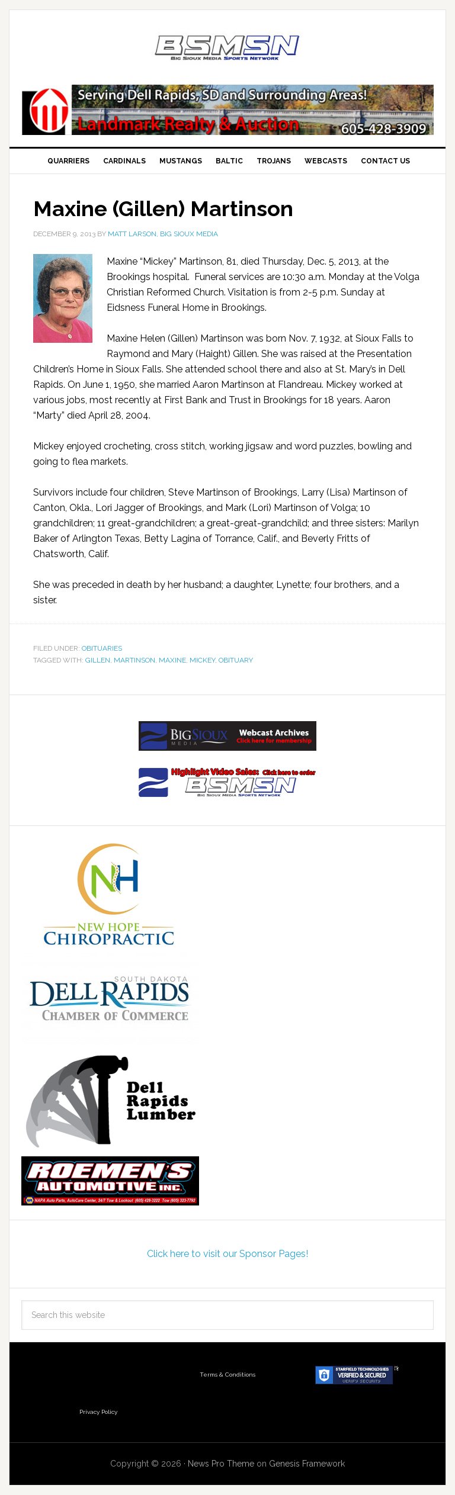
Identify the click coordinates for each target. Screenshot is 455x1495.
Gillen (97, 660)
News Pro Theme (221, 1463)
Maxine (172, 660)
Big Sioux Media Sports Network (227, 48)
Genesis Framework (307, 1463)
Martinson (134, 660)
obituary (236, 660)
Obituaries (102, 648)
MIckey (202, 660)
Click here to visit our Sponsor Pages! (227, 1253)
